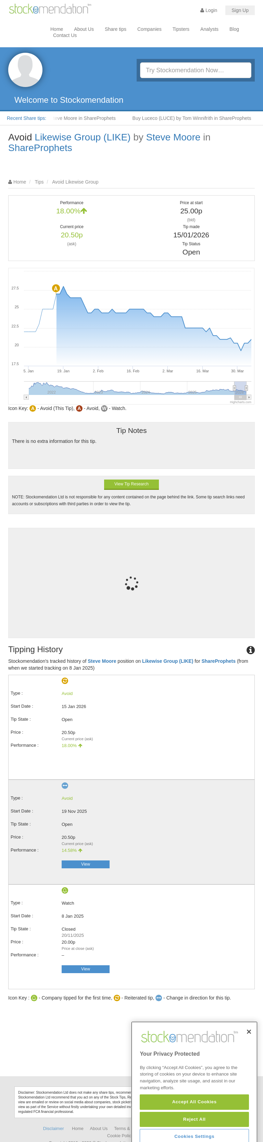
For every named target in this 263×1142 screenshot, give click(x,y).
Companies (149, 29)
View (85, 864)
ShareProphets (40, 147)
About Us (84, 29)
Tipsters (181, 29)
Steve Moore (173, 137)
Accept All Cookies (194, 1129)
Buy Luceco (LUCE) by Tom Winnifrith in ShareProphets (197, 118)
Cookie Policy (120, 1135)
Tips (39, 182)
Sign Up (240, 10)
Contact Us (65, 35)
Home (56, 29)
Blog (234, 29)
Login (208, 10)
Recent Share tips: (26, 118)
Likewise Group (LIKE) (82, 137)
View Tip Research (131, 484)
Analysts (209, 29)
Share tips (115, 29)
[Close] (248, 1059)
